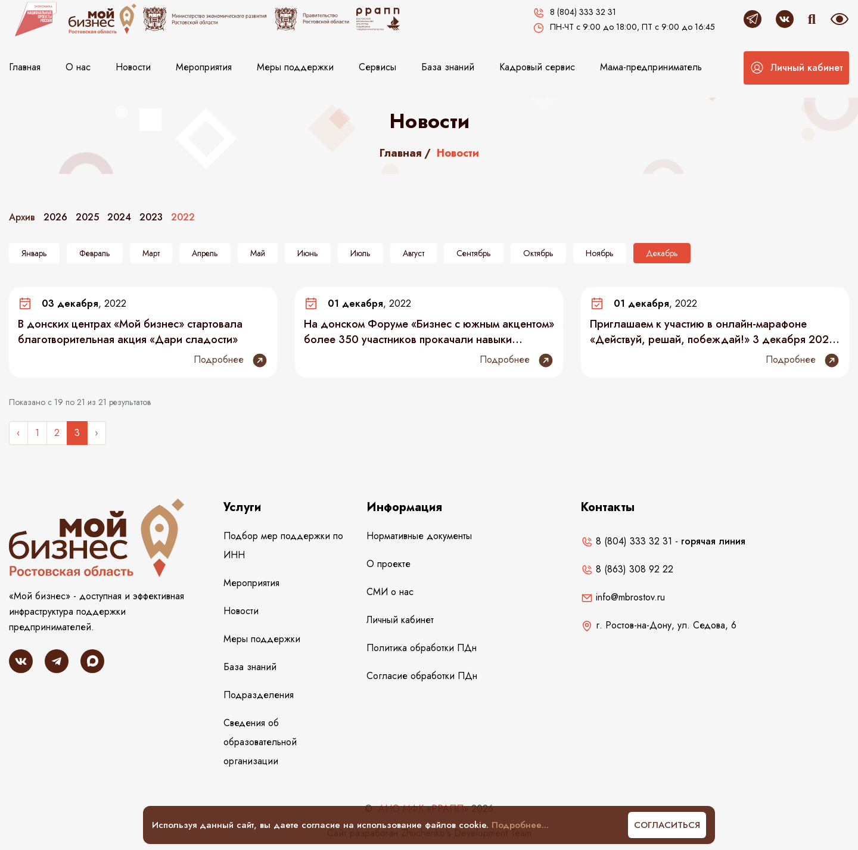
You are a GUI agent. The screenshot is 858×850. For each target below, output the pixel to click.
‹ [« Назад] (18, 433)
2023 (151, 217)
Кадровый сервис (537, 67)
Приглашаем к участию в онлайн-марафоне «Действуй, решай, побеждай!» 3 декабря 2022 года (712, 331)
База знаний (447, 67)
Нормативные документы (419, 536)
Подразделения (258, 695)
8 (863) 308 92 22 (627, 569)
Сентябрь (473, 253)
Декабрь (662, 253)
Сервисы (377, 67)
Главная (25, 67)
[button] (796, 68)
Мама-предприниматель (651, 67)
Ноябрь (600, 253)
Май (257, 253)
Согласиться (667, 825)
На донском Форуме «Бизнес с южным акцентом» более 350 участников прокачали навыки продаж (429, 331)
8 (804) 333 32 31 (626, 541)
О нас (78, 67)
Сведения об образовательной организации (260, 742)
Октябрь (538, 253)
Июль (360, 253)
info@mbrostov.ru (623, 597)
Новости (133, 67)
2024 (119, 217)
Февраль (94, 253)
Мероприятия (204, 67)
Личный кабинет (400, 620)
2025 (87, 217)
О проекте (388, 564)
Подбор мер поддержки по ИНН (283, 545)
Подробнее (231, 360)
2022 (183, 217)
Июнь (307, 253)
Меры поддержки (295, 67)
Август (413, 253)
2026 (55, 217)
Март (151, 253)
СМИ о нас (390, 592)
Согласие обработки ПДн (421, 676)
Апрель (205, 253)
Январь (34, 253)
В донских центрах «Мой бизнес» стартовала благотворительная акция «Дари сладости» (130, 331)
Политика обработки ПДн (421, 648)
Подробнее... (520, 825)
